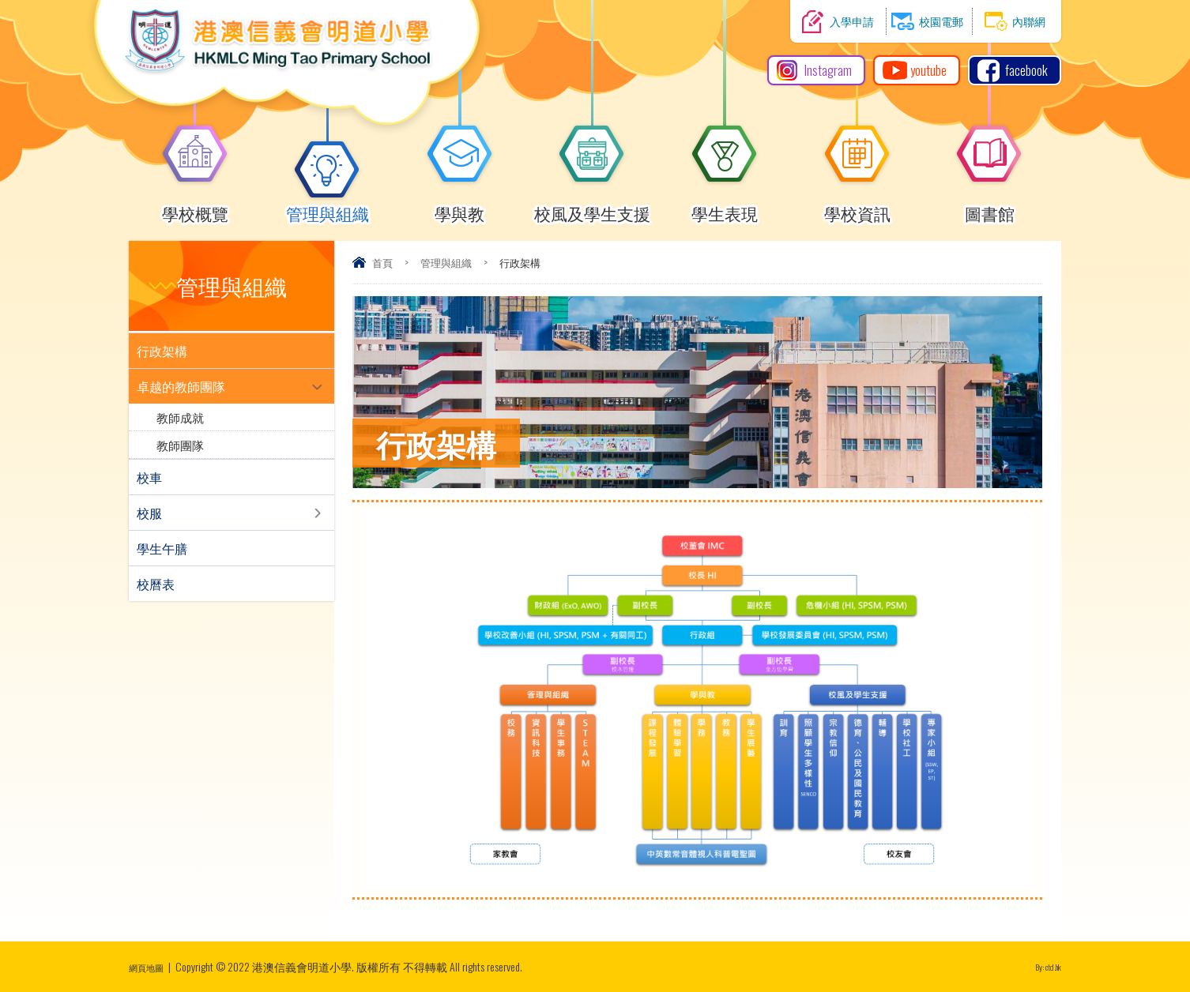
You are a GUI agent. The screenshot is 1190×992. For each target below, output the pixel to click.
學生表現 (724, 207)
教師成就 (180, 417)
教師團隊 (180, 444)
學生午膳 (162, 548)
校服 (149, 512)
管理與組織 (327, 207)
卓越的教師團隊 (181, 386)
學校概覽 (195, 207)
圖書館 (989, 207)
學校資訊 (857, 207)
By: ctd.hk (1042, 966)
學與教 (460, 207)
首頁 (382, 262)
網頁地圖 (151, 966)
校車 (149, 477)
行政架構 (162, 350)
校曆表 (156, 583)
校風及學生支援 (592, 207)
